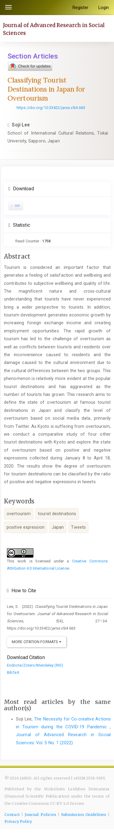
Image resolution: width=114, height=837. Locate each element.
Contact (12, 814)
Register (80, 7)
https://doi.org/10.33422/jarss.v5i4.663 (51, 107)
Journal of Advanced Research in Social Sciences (54, 29)
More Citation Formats (36, 641)
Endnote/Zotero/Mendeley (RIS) (35, 665)
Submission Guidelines (83, 814)
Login (103, 7)
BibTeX (13, 672)
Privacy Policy (18, 821)
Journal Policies (40, 814)
